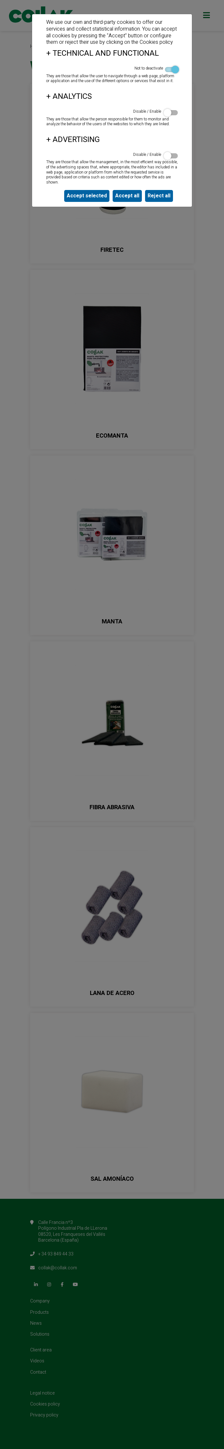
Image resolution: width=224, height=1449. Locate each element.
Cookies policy (156, 42)
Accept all (127, 196)
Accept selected (87, 196)
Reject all (159, 196)
